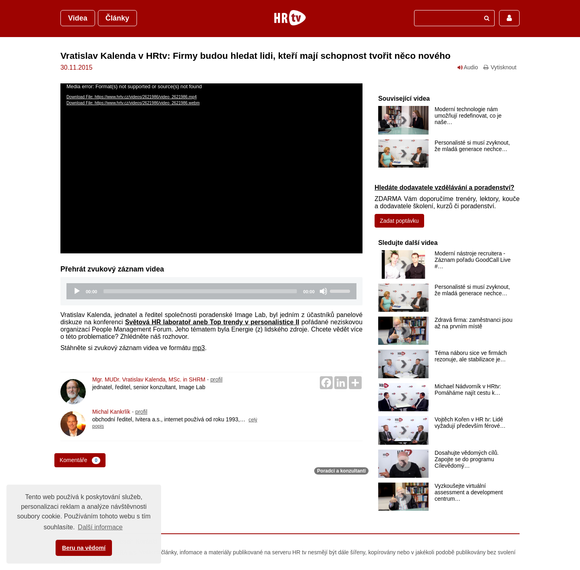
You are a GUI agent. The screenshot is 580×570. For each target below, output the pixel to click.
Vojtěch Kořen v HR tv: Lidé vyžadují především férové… (470, 422)
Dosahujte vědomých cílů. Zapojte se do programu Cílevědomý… (467, 459)
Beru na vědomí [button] (84, 548)
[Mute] (323, 291)
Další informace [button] (100, 527)
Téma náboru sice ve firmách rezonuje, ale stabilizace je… (471, 356)
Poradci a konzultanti (341, 471)
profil (216, 379)
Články (117, 18)
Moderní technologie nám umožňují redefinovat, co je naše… (468, 115)
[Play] (77, 291)
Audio (468, 67)
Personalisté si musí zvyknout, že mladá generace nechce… (472, 145)
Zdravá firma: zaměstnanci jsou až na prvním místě (473, 323)
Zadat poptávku (399, 221)
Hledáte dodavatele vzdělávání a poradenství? (444, 187)
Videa (77, 18)
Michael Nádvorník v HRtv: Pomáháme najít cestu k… (468, 389)
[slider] (200, 291)
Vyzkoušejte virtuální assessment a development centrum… (469, 492)
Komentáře (80, 460)
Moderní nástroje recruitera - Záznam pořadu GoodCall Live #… (473, 259)
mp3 (199, 347)
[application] (211, 168)
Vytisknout (499, 67)
